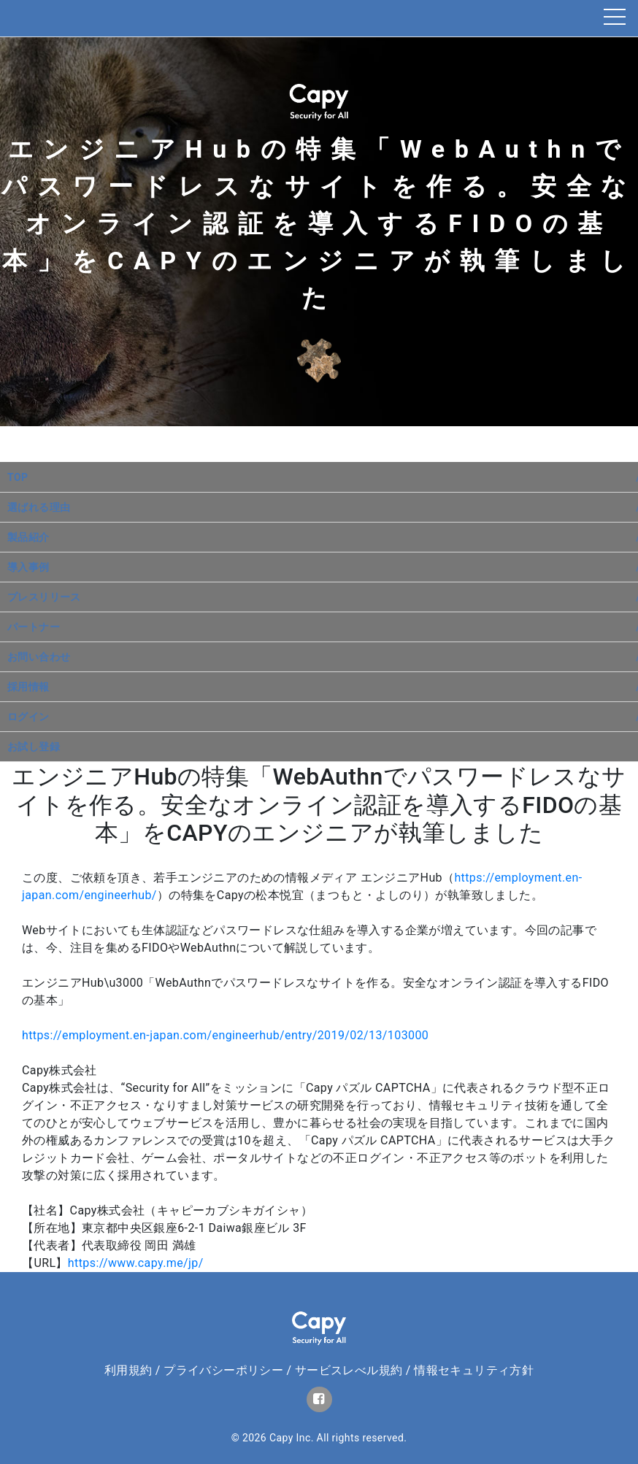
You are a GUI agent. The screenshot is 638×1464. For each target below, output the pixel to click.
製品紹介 (28, 537)
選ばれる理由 (38, 507)
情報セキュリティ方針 (474, 1370)
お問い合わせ (38, 657)
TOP (17, 477)
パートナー (33, 627)
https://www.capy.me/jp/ (136, 1263)
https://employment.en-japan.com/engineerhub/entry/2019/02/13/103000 (225, 1035)
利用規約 (128, 1370)
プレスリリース (44, 597)
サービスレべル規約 (349, 1370)
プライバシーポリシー (223, 1370)
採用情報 (28, 687)
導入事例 (28, 567)
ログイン (28, 717)
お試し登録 (33, 746)
